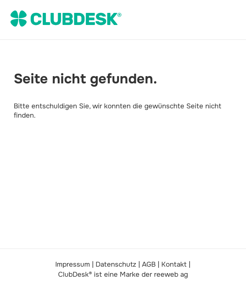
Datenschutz (116, 264)
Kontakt (174, 264)
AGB (149, 264)
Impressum (72, 264)
